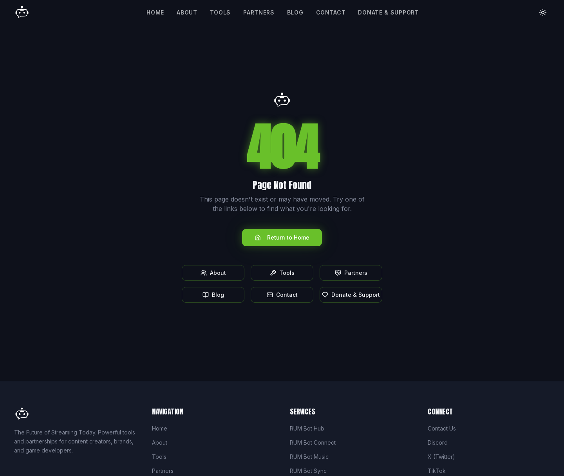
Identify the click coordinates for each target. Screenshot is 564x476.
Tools (220, 12)
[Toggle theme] (543, 12)
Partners (259, 12)
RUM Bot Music (309, 456)
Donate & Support (388, 12)
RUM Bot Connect (313, 442)
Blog (295, 12)
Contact (331, 12)
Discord (438, 442)
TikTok (437, 470)
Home (155, 12)
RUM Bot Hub (307, 428)
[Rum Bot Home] (22, 12)
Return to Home (282, 237)
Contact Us (442, 428)
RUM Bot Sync (308, 470)
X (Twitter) (441, 456)
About (187, 12)
